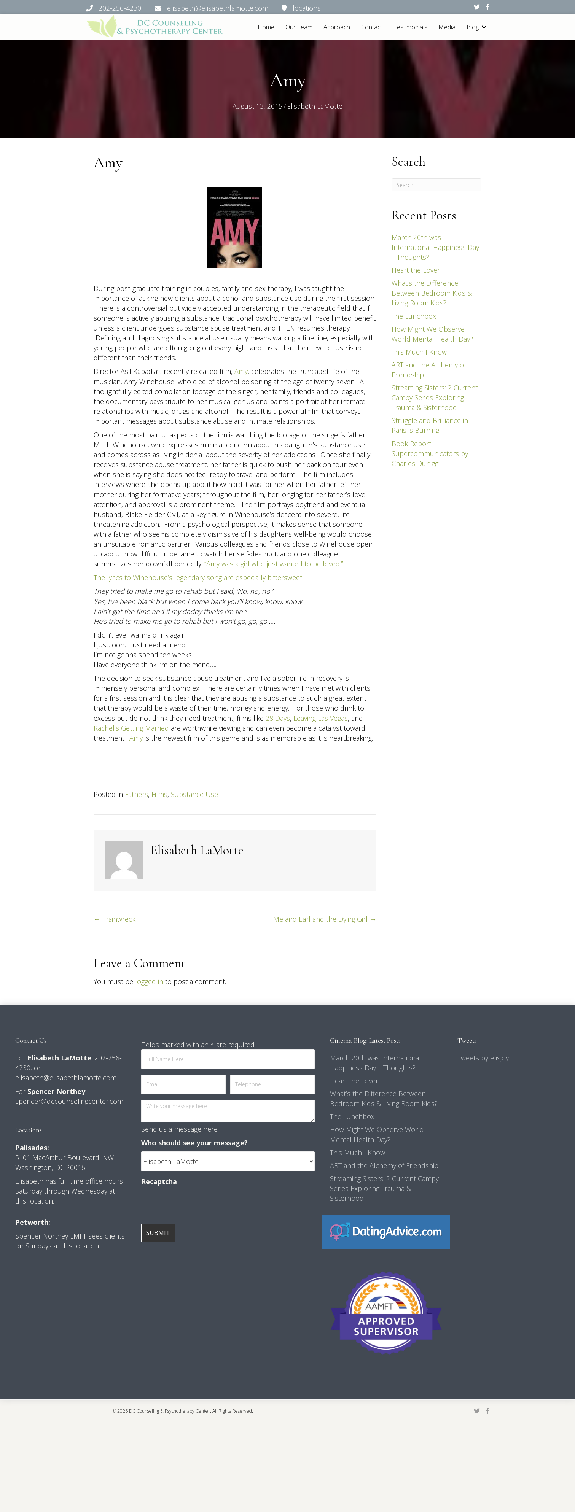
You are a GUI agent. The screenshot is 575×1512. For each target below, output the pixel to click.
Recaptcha (159, 1181)
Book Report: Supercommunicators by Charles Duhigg (430, 453)
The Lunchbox (414, 316)
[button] (484, 27)
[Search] (436, 184)
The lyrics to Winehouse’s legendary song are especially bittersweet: (198, 577)
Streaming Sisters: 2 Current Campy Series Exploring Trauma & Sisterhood (435, 397)
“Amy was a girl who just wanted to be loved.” (273, 563)
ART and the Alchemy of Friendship (384, 1165)
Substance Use (194, 794)
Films (159, 794)
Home (266, 27)
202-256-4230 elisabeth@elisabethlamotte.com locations (203, 8)
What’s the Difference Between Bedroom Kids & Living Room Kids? (432, 292)
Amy (241, 371)
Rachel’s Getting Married (131, 728)
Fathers (136, 794)
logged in (149, 981)
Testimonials (410, 27)
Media (447, 27)
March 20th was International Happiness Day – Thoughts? (435, 247)
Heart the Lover (416, 270)
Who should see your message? (194, 1142)
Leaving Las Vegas (320, 718)
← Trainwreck (114, 919)
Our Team (298, 27)
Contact (371, 27)
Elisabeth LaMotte (314, 106)
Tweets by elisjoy (483, 1057)
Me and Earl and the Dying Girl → (324, 919)
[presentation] (199, 1205)
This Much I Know (419, 351)
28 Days (278, 718)
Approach (336, 27)
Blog (473, 27)
